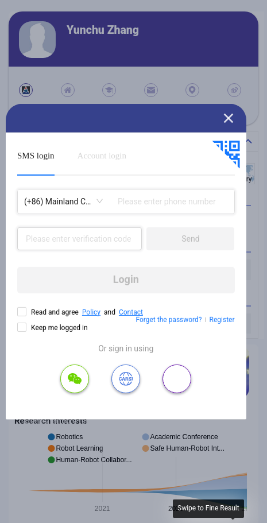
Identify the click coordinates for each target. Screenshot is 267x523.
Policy (91, 312)
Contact (131, 312)
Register (222, 320)
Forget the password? (169, 320)
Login (126, 279)
